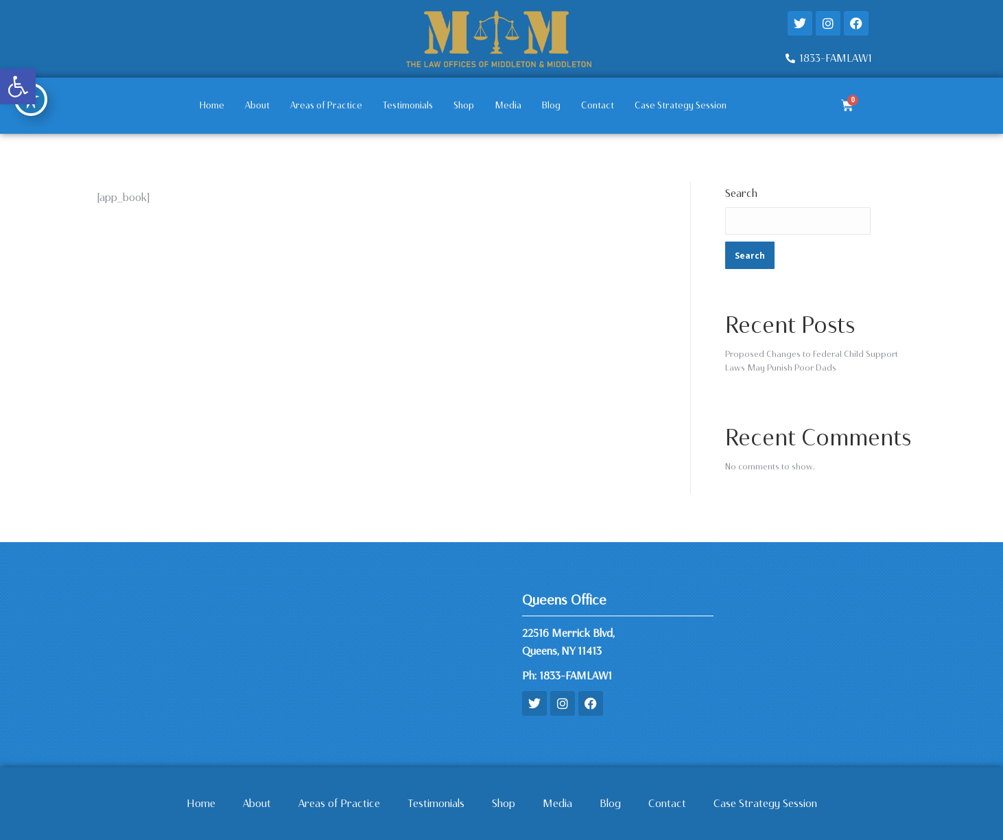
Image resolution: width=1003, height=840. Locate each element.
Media (508, 105)
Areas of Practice (326, 105)
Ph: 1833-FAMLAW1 (567, 675)
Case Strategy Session (681, 105)
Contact (597, 105)
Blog (551, 105)
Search (741, 193)
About (257, 105)
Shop (463, 105)
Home (212, 105)
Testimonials (408, 105)
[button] (18, 86)
